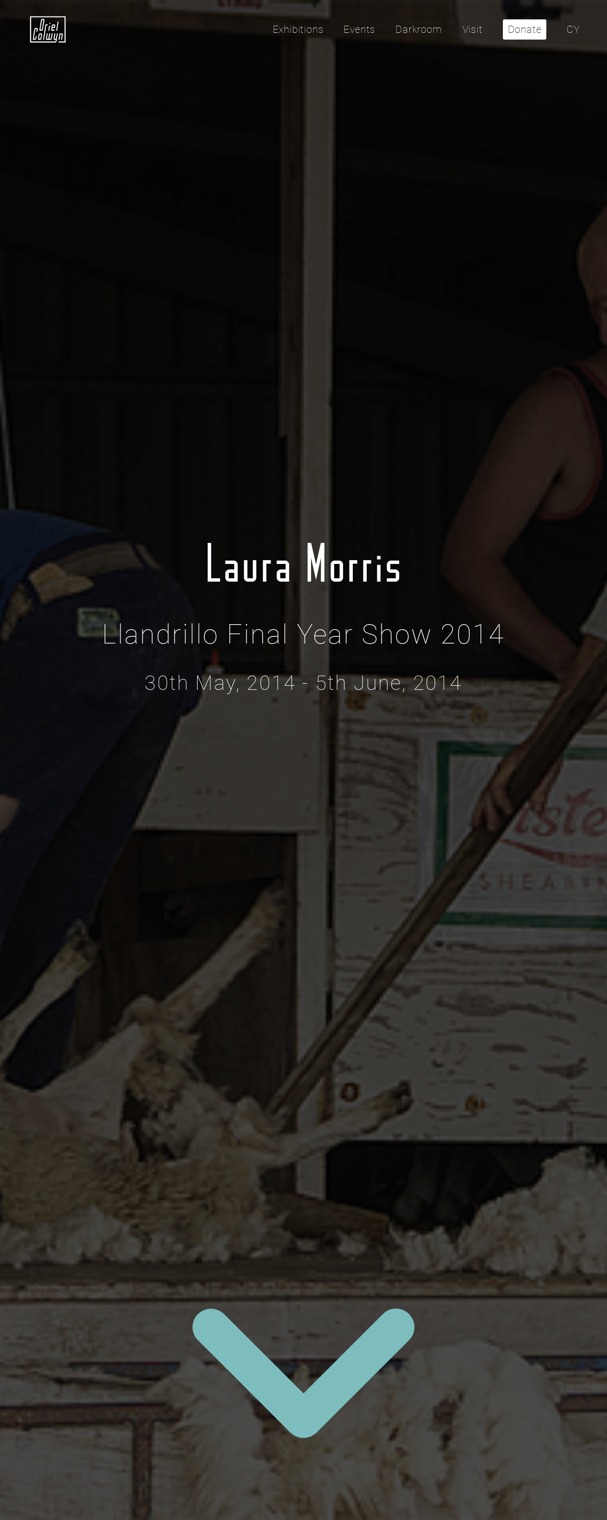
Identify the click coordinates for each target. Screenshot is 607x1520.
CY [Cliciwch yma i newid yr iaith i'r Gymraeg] (573, 29)
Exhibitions (298, 29)
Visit (472, 29)
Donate (525, 29)
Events (359, 29)
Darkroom (418, 29)
